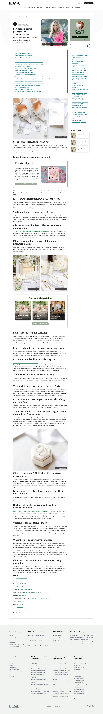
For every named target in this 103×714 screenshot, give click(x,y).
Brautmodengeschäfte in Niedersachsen (39, 679)
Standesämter (77, 697)
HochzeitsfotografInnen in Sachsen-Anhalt (62, 691)
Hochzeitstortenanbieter (79, 689)
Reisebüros (76, 695)
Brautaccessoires (77, 665)
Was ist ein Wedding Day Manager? (23, 89)
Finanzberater (77, 671)
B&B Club (48, 7)
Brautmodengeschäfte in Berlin (37, 666)
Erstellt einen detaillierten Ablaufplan (24, 70)
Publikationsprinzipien (14, 673)
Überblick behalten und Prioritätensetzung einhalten (28, 91)
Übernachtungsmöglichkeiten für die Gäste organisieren (29, 81)
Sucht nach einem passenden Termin (24, 60)
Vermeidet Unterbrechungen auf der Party (25, 74)
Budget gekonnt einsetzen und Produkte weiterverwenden (29, 85)
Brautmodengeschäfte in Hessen (38, 674)
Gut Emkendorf (22, 610)
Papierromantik (22, 595)
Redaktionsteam (12, 674)
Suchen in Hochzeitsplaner (40, 323)
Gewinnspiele (61, 7)
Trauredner (76, 698)
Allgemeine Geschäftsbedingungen (16, 671)
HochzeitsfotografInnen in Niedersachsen (61, 681)
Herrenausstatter (77, 674)
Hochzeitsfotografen (78, 682)
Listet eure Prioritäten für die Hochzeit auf (25, 57)
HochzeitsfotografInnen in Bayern (60, 666)
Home (24, 7)
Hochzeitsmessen (13, 640)
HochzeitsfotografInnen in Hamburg (60, 674)
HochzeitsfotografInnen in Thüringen (60, 696)
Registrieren (80, 36)
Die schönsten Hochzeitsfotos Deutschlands (62, 661)
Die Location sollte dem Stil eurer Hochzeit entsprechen (29, 62)
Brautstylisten (77, 669)
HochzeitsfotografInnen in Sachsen (60, 689)
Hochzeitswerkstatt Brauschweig (32, 592)
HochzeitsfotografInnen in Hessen (60, 676)
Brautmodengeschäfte (79, 667)
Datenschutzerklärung (14, 669)
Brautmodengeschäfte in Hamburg (38, 672)
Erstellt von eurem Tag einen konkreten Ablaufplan (25, 363)
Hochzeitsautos (77, 676)
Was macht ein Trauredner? (34, 638)
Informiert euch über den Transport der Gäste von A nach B (29, 83)
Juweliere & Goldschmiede (79, 691)
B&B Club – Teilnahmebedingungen (60, 640)
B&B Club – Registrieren (58, 637)
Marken (11, 638)
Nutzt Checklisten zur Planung (22, 66)
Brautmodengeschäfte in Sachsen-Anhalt (40, 689)
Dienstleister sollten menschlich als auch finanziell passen (29, 64)
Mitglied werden (88, 3)
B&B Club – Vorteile (57, 638)
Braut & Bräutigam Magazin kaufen (16, 644)
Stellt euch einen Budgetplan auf (23, 53)
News (72, 7)
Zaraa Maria (20, 607)
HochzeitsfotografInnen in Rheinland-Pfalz (62, 686)
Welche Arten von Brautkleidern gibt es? (36, 637)
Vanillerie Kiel (20, 601)
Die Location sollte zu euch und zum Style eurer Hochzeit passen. (29, 231)
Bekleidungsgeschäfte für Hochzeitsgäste (83, 663)
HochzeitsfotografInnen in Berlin (59, 668)
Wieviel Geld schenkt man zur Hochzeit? (36, 649)
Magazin (54, 7)
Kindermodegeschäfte (79, 693)
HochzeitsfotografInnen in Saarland (60, 688)
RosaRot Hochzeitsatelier (25, 589)
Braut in (77, 7)
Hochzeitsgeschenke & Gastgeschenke (82, 684)
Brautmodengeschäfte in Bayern (38, 665)
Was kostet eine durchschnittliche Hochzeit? (37, 644)
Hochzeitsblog (40, 7)
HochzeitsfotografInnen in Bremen (60, 672)
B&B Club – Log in (57, 635)
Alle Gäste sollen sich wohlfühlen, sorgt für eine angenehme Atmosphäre (33, 79)
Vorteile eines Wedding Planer (22, 87)
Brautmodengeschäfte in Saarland (38, 686)
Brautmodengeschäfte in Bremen (38, 670)
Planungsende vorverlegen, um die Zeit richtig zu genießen (29, 76)
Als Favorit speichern (80, 46)
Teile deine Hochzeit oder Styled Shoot (17, 646)
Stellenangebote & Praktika (15, 667)
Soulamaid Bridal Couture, (38, 598)
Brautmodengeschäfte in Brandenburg (39, 668)
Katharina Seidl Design (23, 586)
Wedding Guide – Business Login (16, 661)
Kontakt (11, 663)
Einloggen (80, 3)
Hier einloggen (83, 39)
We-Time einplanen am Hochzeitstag (24, 72)
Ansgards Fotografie (21, 578)
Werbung (11, 665)
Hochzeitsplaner (77, 687)
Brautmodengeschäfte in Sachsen (38, 688)
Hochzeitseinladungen (79, 680)
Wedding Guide (31, 7)
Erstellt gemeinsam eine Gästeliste (23, 55)
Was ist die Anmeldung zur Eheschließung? (37, 635)
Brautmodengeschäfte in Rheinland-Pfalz (40, 684)
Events (67, 7)
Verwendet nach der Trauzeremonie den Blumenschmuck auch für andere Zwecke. (33, 511)
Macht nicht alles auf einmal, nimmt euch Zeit (26, 68)
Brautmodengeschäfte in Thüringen (38, 693)
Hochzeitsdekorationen (79, 678)
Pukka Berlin (21, 604)
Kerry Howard (21, 581)
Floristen (76, 673)
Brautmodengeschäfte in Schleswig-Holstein (40, 691)
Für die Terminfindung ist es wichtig (22, 215)
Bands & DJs (77, 661)
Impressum (11, 676)
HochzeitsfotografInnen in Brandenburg (61, 670)
